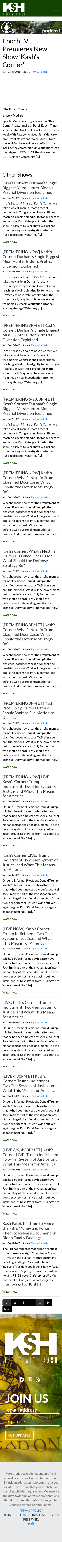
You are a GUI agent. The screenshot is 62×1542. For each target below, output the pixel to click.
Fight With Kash (16, 10)
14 (48, 1302)
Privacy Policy (31, 1510)
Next (7, 1309)
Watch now (9, 241)
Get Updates (19, 1435)
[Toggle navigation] (43, 7)
